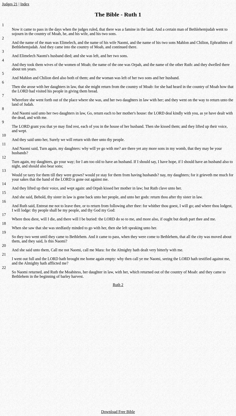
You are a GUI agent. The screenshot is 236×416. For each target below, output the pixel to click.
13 (4, 170)
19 (4, 232)
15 (4, 192)
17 (4, 215)
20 (4, 245)
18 (4, 223)
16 (4, 201)
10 (4, 135)
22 (4, 267)
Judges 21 (10, 4)
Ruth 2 (118, 285)
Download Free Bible (118, 412)
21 (4, 254)
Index (24, 4)
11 (4, 144)
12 (4, 157)
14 (4, 184)
